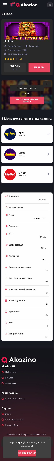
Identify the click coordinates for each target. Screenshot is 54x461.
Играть (39, 68)
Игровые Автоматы (15, 398)
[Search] (50, 4)
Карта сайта (11, 425)
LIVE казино (11, 372)
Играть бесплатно (27, 88)
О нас (8, 414)
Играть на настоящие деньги (27, 100)
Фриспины (10, 383)
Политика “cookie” (14, 419)
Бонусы (9, 377)
